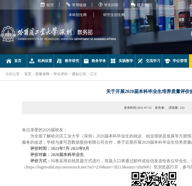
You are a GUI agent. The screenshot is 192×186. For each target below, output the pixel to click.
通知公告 (79, 74)
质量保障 (42, 74)
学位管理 (175, 61)
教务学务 (94, 61)
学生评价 (60, 74)
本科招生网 (78, 15)
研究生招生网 (114, 15)
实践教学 (121, 61)
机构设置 (40, 61)
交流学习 (148, 61)
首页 (13, 61)
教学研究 (67, 61)
